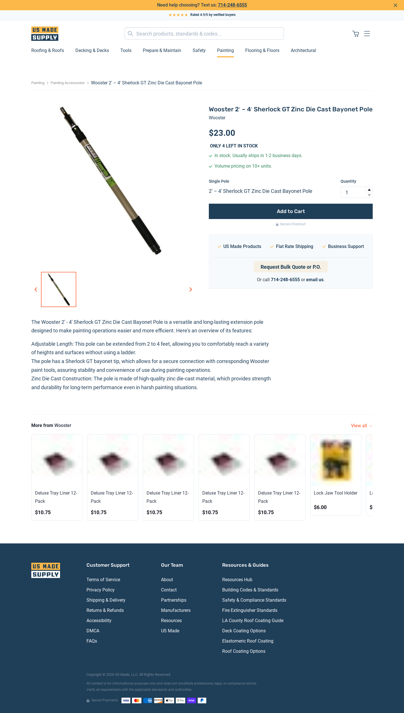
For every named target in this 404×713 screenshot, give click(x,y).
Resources (171, 620)
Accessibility (99, 620)
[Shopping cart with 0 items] (355, 33)
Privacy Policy (100, 590)
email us (314, 279)
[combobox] (204, 33)
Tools (125, 50)
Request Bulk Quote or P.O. (291, 267)
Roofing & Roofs (47, 50)
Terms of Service (103, 579)
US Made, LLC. (126, 674)
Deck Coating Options (244, 630)
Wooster (217, 117)
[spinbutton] (357, 192)
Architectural (303, 50)
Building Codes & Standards (250, 590)
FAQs (91, 641)
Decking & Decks (92, 50)
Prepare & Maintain (162, 50)
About (167, 579)
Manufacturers (176, 610)
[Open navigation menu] (367, 33)
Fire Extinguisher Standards (249, 610)
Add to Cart (291, 211)
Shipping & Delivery (105, 600)
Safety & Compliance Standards (254, 600)
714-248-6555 (232, 5)
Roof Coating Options (243, 651)
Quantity (348, 181)
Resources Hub (237, 579)
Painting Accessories (68, 83)
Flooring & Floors (262, 50)
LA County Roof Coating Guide (252, 620)
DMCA (92, 630)
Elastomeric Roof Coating (247, 641)
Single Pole (219, 181)
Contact (169, 590)
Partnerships (173, 600)
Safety (199, 50)
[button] (369, 189)
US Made (170, 630)
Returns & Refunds (105, 610)
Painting (225, 50)
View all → (362, 425)
